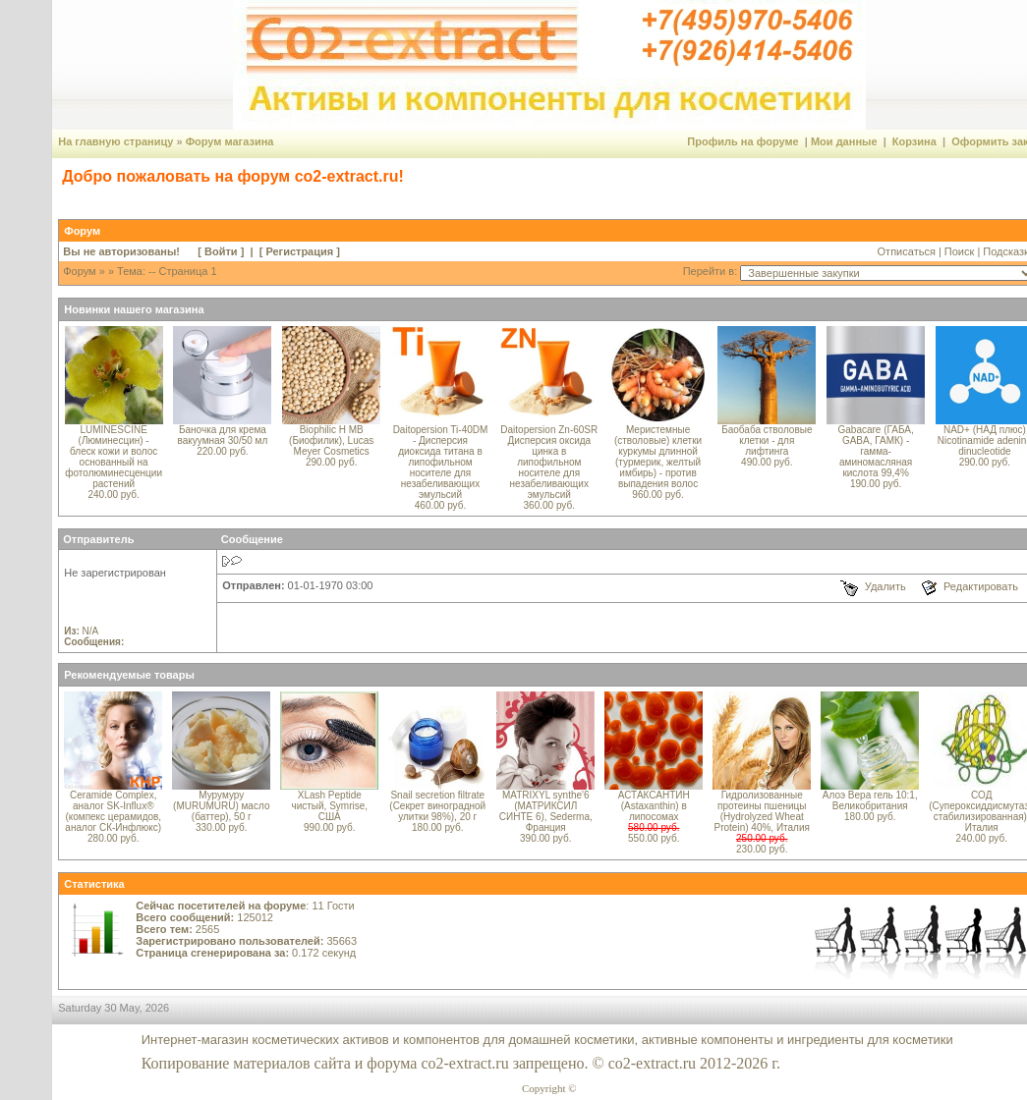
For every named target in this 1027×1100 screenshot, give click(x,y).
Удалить (885, 586)
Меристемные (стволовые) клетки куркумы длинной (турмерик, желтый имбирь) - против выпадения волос (658, 456)
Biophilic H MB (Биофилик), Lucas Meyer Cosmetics (331, 440)
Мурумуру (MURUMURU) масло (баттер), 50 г (221, 806)
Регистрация (299, 251)
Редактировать (980, 586)
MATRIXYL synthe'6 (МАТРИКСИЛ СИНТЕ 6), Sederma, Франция (546, 811)
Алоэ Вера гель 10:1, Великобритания (870, 800)
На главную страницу (115, 141)
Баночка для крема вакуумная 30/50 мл (223, 435)
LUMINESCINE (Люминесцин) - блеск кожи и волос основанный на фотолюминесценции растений (113, 456)
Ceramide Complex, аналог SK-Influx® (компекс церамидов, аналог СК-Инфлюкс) (113, 811)
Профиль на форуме (742, 141)
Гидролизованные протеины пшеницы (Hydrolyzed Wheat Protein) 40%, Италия (762, 811)
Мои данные (844, 141)
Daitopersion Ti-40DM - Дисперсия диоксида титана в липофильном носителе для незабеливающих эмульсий (440, 462)
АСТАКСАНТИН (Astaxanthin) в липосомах (654, 806)
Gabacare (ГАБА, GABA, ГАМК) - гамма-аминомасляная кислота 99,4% (875, 451)
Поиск (959, 251)
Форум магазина (230, 141)
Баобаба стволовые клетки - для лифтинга (766, 440)
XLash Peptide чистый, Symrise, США (329, 806)
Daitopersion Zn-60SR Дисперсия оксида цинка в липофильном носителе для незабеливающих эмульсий (549, 462)
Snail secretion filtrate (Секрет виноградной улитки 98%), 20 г (437, 806)
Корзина (914, 141)
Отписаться (907, 251)
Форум (79, 271)
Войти (221, 251)
